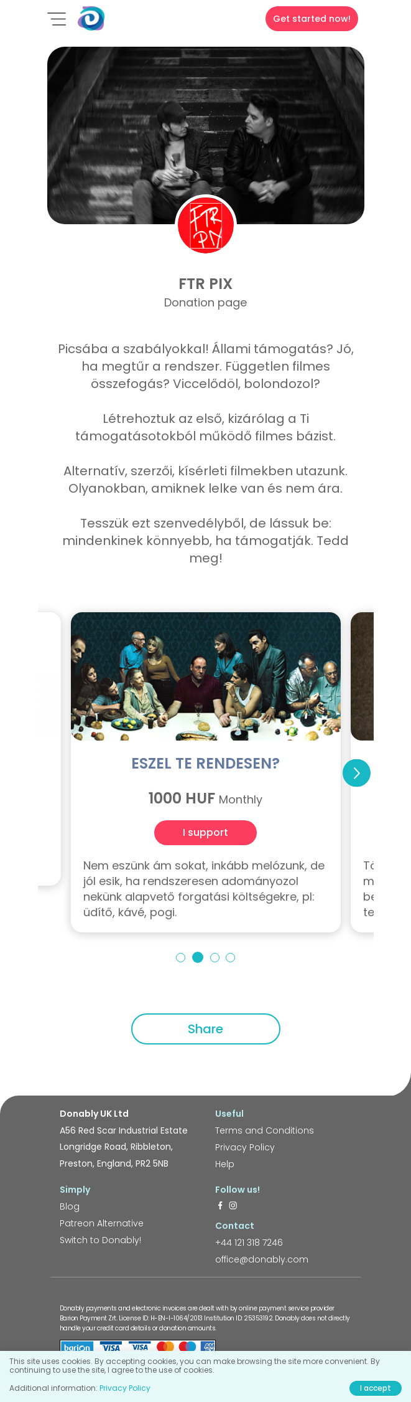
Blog (70, 1206)
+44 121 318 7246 (249, 1242)
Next (357, 773)
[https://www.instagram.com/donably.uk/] (233, 1206)
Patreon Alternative (102, 1223)
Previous (55, 773)
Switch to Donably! (100, 1240)
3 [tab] (214, 957)
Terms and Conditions (264, 1130)
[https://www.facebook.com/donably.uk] (220, 1206)
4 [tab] (230, 957)
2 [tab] (198, 957)
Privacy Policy (245, 1147)
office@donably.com (261, 1259)
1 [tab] (180, 957)
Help (224, 1164)
